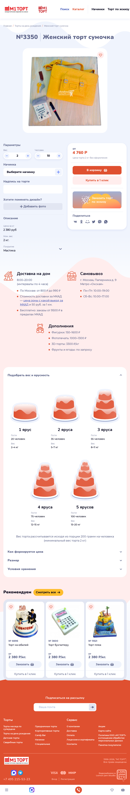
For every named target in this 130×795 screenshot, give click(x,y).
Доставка (72, 731)
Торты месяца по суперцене (12, 727)
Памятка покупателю (109, 745)
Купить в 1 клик (97, 180)
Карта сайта (104, 731)
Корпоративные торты (47, 731)
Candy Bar (40, 735)
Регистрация (68, 779)
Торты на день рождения (28, 26)
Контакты (72, 744)
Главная (7, 26)
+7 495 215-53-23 (16, 779)
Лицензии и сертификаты (80, 739)
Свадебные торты (13, 742)
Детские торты (11, 738)
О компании (73, 726)
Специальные (42, 744)
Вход (54, 779)
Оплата (70, 735)
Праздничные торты (46, 726)
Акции (101, 726)
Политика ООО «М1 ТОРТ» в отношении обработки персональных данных (112, 738)
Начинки (39, 739)
